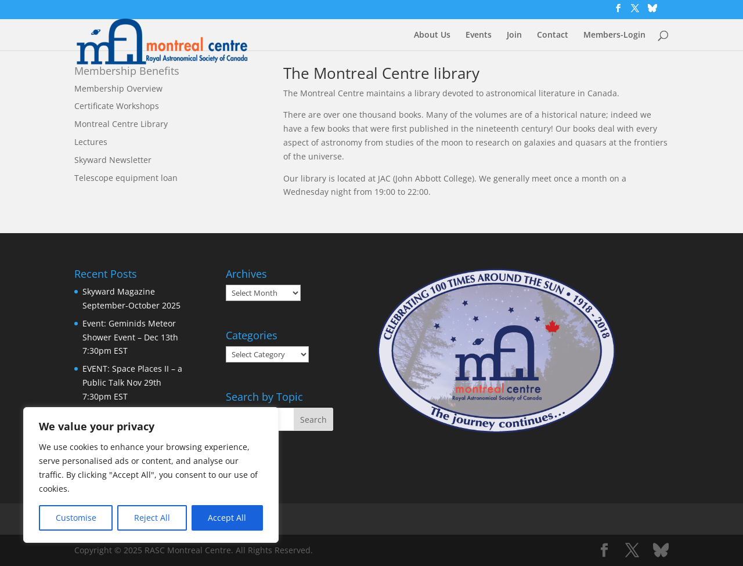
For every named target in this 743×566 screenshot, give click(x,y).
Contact (552, 35)
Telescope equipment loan (126, 177)
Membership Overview (118, 88)
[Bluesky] (652, 11)
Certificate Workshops (116, 105)
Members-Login (614, 35)
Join (514, 35)
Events (479, 35)
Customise (76, 517)
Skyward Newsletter (113, 159)
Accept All (227, 517)
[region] (151, 475)
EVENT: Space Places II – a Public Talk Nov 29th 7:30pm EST (132, 382)
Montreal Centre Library (121, 123)
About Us (432, 35)
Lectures (90, 141)
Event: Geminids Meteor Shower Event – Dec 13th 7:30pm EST (130, 337)
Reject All (152, 517)
